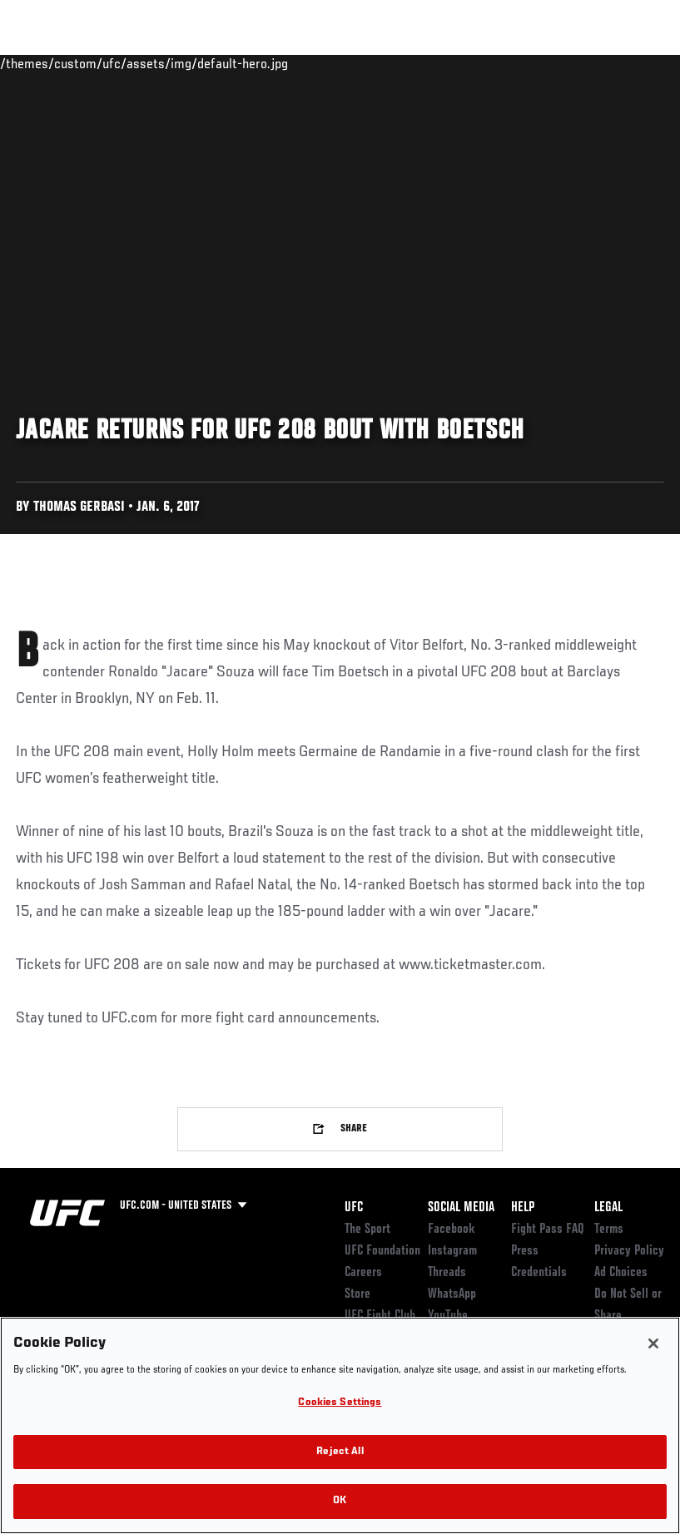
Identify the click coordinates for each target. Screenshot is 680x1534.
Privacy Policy (629, 1251)
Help (522, 1207)
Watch (426, 63)
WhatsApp (452, 1294)
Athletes (190, 63)
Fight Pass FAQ (547, 1229)
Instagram (452, 1251)
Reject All (339, 1452)
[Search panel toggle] (626, 63)
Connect (359, 63)
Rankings (116, 63)
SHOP (580, 63)
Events (45, 63)
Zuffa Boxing (506, 63)
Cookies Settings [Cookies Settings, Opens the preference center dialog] (339, 1403)
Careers (363, 1272)
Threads (447, 1272)
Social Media (461, 1207)
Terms (608, 1229)
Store (357, 1294)
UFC (354, 1207)
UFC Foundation (382, 1251)
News (255, 63)
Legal (608, 1207)
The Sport (367, 1229)
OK (339, 1501)
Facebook (451, 1229)
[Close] (653, 1343)
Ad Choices (621, 1272)
